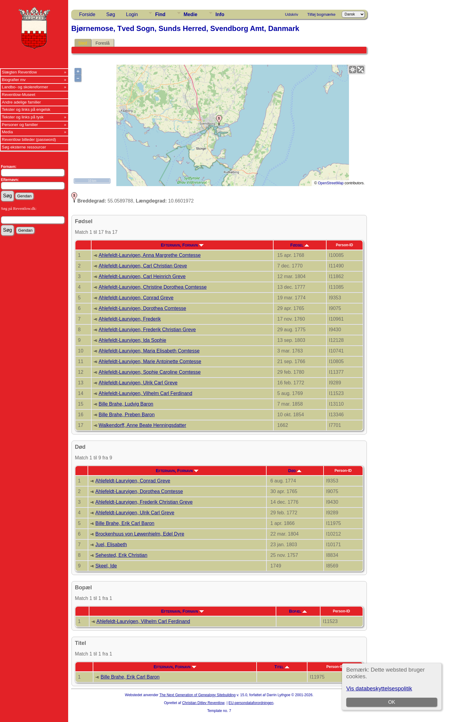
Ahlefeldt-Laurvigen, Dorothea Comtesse (142, 308)
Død (294, 470)
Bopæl (298, 611)
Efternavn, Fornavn (182, 245)
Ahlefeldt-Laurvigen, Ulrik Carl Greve (138, 382)
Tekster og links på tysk (23, 117)
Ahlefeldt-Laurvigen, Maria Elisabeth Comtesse (149, 350)
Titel (281, 666)
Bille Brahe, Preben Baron (126, 414)
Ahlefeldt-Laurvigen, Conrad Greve (135, 297)
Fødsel (299, 245)
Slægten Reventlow (19, 72)
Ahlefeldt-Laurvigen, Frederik (129, 319)
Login (132, 14)
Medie (190, 14)
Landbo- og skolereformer (25, 87)
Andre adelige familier (21, 102)
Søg (110, 14)
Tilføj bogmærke (321, 14)
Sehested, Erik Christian (121, 555)
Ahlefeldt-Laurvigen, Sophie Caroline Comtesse (149, 372)
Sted (82, 43)
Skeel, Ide (106, 565)
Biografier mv (14, 79)
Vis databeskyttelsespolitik (379, 688)
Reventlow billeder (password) (29, 139)
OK (391, 702)
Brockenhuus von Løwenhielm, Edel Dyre (139, 533)
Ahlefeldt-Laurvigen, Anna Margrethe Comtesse (149, 255)
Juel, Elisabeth (111, 544)
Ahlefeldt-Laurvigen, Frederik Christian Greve (147, 329)
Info (219, 14)
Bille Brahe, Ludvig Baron (125, 404)
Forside (87, 14)
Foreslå (102, 43)
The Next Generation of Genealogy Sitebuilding (197, 695)
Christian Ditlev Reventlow (203, 703)
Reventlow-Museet (18, 94)
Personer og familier (20, 124)
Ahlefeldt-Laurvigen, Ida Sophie (132, 340)
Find (160, 14)
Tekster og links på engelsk (26, 109)
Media (7, 132)
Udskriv (291, 14)
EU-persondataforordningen (250, 703)
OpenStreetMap (331, 183)
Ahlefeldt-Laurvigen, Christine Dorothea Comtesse (152, 287)
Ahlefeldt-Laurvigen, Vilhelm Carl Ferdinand (145, 393)
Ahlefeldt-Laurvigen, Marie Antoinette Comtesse (149, 361)
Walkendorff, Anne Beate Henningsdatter (142, 425)
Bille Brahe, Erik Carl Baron (124, 523)
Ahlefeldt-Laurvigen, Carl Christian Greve (142, 265)
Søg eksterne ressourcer (24, 147)
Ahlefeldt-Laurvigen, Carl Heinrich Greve (141, 276)
